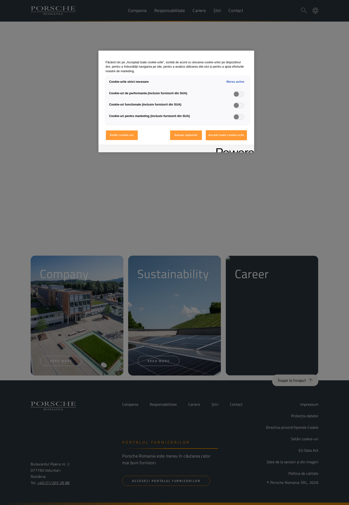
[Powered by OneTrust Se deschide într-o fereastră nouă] (233, 149)
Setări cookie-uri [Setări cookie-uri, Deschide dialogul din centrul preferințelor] (122, 135)
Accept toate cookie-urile (226, 135)
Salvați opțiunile (186, 135)
